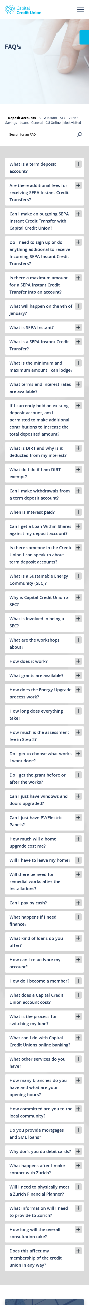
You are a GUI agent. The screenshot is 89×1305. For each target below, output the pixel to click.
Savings (11, 122)
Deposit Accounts (22, 118)
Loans (24, 122)
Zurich (73, 118)
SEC (63, 118)
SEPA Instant (48, 118)
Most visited (72, 122)
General (37, 122)
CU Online (53, 122)
